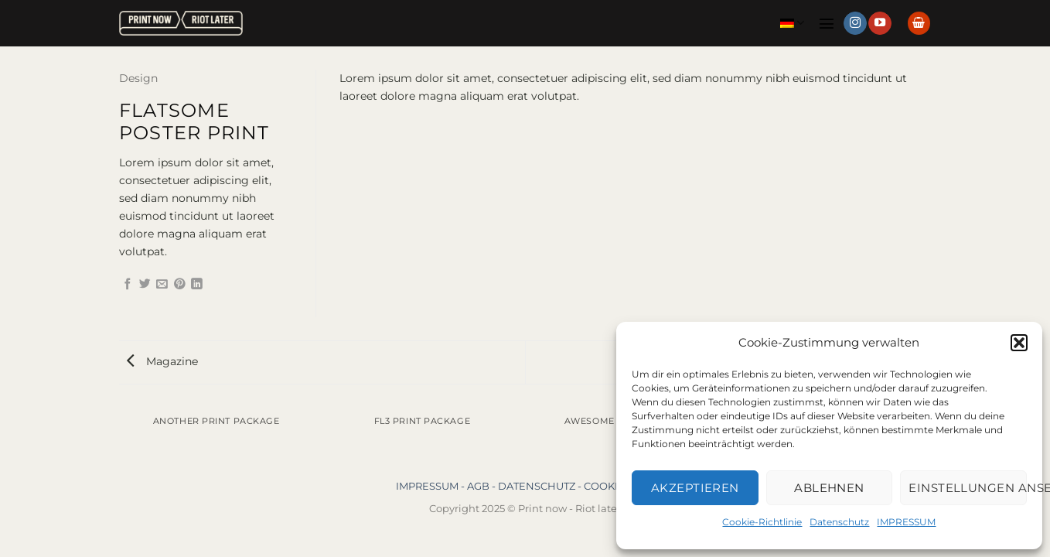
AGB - (482, 486)
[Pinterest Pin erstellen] (180, 284)
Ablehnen (829, 487)
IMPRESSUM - (431, 486)
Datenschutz (839, 522)
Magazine (162, 361)
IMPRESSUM (906, 522)
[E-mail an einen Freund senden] (162, 284)
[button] (1019, 342)
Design (138, 78)
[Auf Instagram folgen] (855, 23)
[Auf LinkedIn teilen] (197, 284)
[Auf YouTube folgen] (879, 23)
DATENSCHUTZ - (541, 486)
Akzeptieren (695, 487)
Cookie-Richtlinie (762, 522)
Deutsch (792, 22)
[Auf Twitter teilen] (145, 284)
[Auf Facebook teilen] (128, 284)
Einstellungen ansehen (968, 487)
